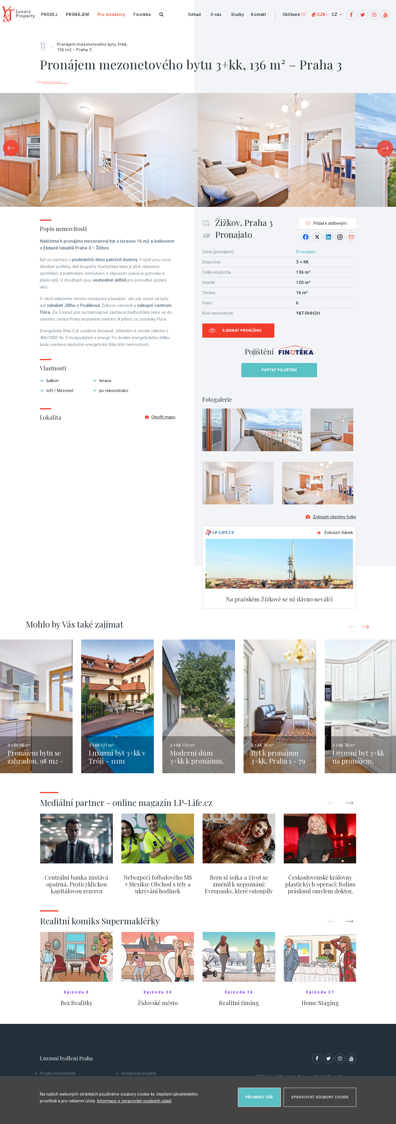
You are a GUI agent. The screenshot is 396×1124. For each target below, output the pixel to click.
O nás (216, 14)
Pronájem (77, 14)
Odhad (194, 14)
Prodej (49, 14)
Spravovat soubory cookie (320, 1097)
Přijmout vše (259, 1097)
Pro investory (111, 14)
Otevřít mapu (160, 417)
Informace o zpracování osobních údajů (134, 1101)
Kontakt (258, 14)
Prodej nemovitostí (57, 1073)
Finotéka (142, 14)
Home (45, 44)
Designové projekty (138, 1073)
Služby (237, 14)
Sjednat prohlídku (242, 331)
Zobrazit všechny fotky (331, 516)
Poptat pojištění (279, 370)
